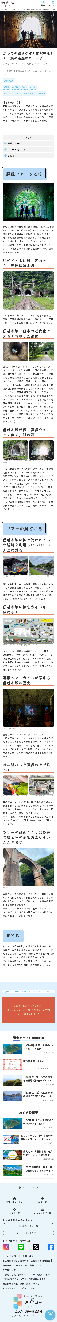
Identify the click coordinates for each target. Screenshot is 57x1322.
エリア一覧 (14, 1213)
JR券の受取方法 (11, 1279)
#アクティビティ (12, 93)
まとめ (11, 155)
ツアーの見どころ (17, 149)
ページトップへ (30, 1188)
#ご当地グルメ (19, 87)
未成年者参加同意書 (40, 1260)
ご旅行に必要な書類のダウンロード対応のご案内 (26, 1274)
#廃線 (7, 87)
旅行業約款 (8, 1265)
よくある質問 (9, 1256)
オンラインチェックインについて (19, 1288)
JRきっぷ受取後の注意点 (33, 1279)
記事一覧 (42, 1201)
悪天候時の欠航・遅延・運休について (21, 1283)
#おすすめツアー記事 (35, 93)
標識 (31, 1256)
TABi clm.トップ (14, 1201)
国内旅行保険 (9, 1269)
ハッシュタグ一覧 (42, 1213)
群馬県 (9, 80)
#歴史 (33, 87)
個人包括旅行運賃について (29, 1265)
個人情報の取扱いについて (15, 1260)
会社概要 (22, 1256)
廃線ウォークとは (17, 143)
